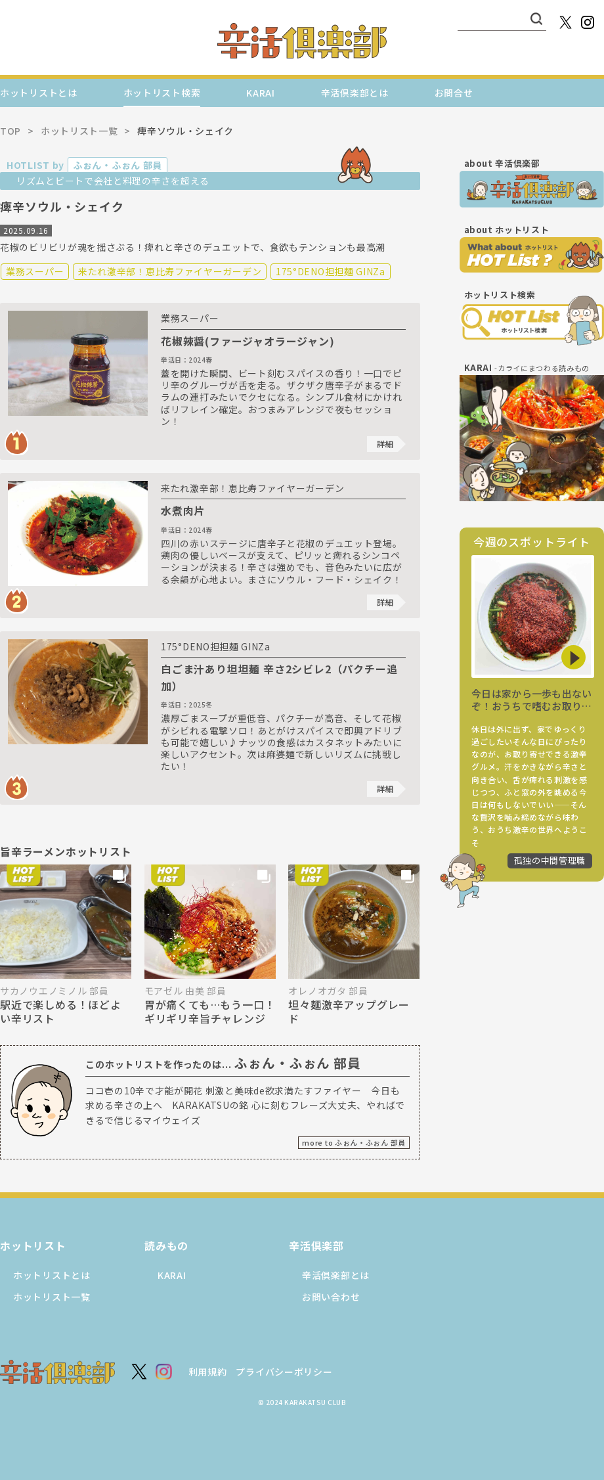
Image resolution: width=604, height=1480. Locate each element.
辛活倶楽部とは (355, 92)
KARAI (260, 92)
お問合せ (454, 92)
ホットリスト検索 (162, 92)
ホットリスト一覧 (52, 1296)
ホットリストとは (38, 92)
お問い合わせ (331, 1296)
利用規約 (207, 1371)
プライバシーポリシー (284, 1371)
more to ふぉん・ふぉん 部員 (354, 1142)
